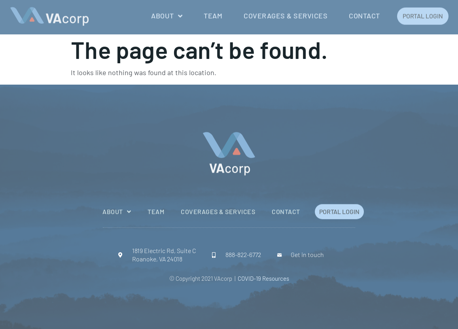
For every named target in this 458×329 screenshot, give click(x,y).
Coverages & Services (285, 14)
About (166, 14)
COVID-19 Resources (263, 278)
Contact (364, 14)
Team (213, 14)
